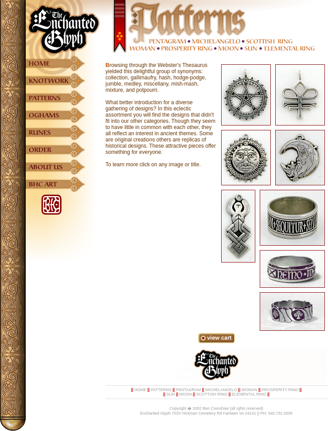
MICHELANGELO (221, 390)
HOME (140, 390)
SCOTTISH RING (212, 394)
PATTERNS (161, 390)
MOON (185, 394)
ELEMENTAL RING (249, 394)
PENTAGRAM (188, 390)
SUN (170, 394)
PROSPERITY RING (280, 390)
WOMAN (250, 390)
